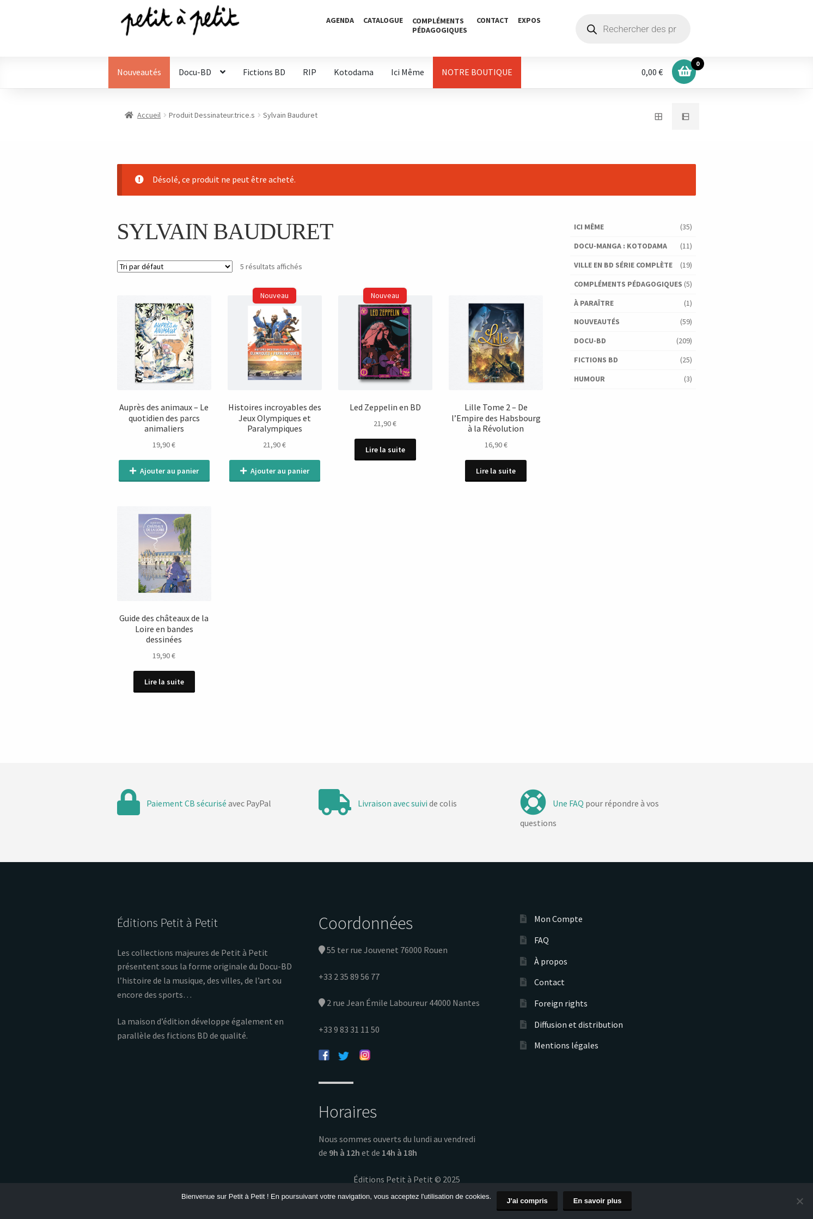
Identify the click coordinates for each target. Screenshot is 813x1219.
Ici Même (407, 71)
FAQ (541, 940)
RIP (309, 71)
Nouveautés (139, 71)
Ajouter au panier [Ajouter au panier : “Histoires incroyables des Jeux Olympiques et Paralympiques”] (279, 471)
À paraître (594, 303)
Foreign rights (561, 1003)
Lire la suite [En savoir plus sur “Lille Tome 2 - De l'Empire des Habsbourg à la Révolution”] (496, 471)
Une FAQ (568, 803)
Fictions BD (264, 71)
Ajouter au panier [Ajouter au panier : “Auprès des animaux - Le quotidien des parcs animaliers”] (169, 471)
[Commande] (175, 266)
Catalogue (383, 20)
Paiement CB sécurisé (186, 803)
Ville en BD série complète (623, 265)
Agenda (340, 20)
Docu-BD (195, 71)
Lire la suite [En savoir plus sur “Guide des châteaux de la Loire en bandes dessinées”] (164, 681)
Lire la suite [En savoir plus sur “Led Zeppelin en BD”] (385, 449)
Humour (589, 379)
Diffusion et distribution (578, 1023)
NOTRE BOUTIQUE (477, 71)
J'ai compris (527, 1201)
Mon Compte (558, 918)
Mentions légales (566, 1045)
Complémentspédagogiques (439, 25)
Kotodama (354, 71)
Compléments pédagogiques (628, 284)
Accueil (149, 115)
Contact (492, 20)
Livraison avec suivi (392, 803)
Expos (529, 20)
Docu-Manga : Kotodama (620, 246)
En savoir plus (597, 1201)
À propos (550, 960)
